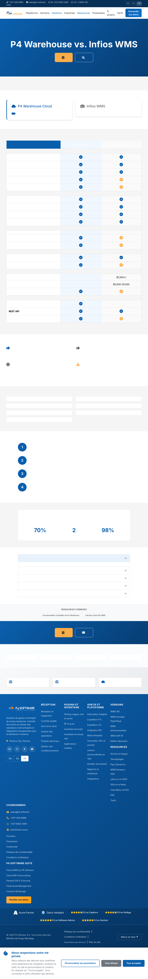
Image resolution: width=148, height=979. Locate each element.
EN (128, 3)
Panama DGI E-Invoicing (18, 880)
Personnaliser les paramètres (80, 963)
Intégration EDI (94, 730)
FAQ (112, 795)
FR (139, 3)
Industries (69, 13)
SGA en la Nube (118, 784)
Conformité (11, 846)
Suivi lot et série (49, 726)
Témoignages (117, 759)
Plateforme (32, 13)
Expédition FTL (94, 719)
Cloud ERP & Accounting (18, 875)
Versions (44, 13)
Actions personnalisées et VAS (96, 754)
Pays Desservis (117, 764)
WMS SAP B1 (116, 736)
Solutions (57, 13)
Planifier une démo (18, 899)
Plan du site (94, 942)
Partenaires (98, 13)
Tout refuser (111, 963)
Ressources (83, 13)
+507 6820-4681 (18, 824)
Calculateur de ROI (119, 790)
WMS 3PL (115, 711)
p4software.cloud (19, 829)
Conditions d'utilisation (17, 857)
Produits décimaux (50, 741)
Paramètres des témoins (75, 942)
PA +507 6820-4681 (58, 2)
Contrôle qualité (49, 721)
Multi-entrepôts (94, 735)
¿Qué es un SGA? (118, 779)
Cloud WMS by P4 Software (20, 870)
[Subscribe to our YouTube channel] (32, 749)
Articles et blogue (119, 754)
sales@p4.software (36, 2)
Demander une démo (133, 13)
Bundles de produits (97, 764)
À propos (111, 13)
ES (134, 3)
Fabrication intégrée (97, 714)
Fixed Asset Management (18, 886)
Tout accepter (133, 963)
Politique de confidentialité (19, 852)
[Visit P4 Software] (22, 710)
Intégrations (93, 779)
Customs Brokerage (16, 891)
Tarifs (120, 13)
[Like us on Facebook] (24, 749)
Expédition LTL (94, 725)
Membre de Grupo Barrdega (20, 938)
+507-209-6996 (14, 2)
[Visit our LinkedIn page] (9, 749)
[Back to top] (129, 937)
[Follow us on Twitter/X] (17, 749)
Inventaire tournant (73, 729)
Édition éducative (118, 741)
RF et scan (69, 724)
